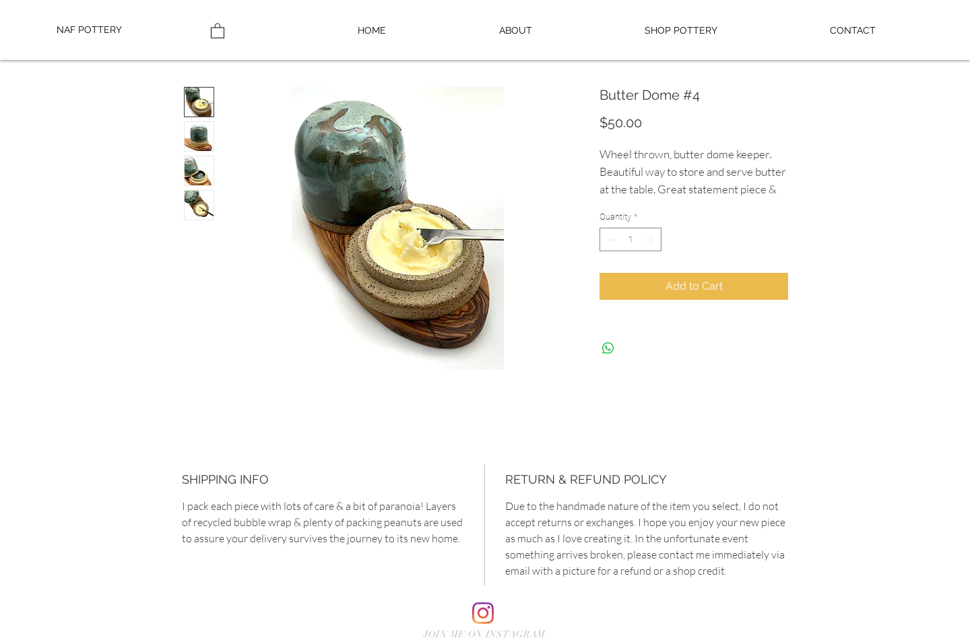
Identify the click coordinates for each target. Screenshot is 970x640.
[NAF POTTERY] (100, 30)
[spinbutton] (631, 239)
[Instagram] (483, 613)
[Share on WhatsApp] (608, 348)
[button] (680, 30)
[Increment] (652, 239)
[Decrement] (610, 239)
